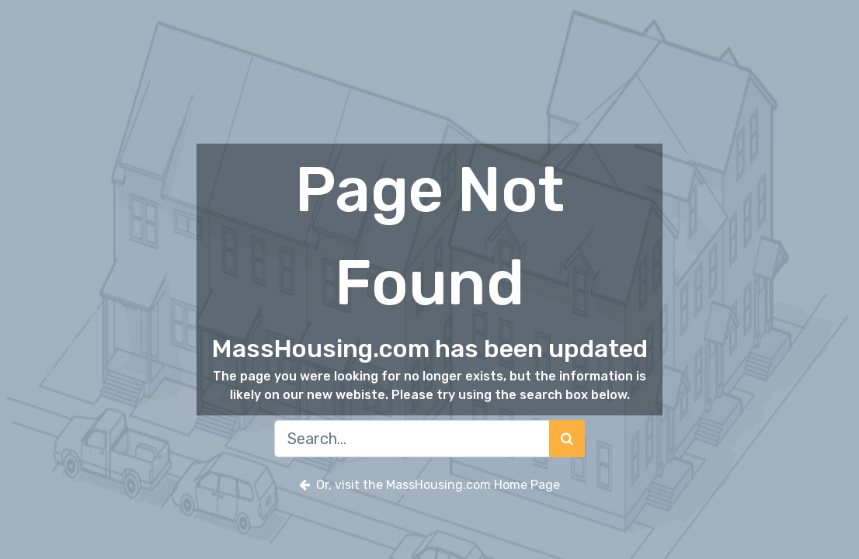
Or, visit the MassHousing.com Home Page (429, 484)
